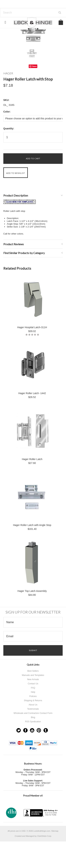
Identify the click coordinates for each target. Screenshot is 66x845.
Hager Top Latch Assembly (32, 591)
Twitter (18, 730)
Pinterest (39, 730)
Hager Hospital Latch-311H (32, 327)
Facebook (25, 730)
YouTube (32, 730)
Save (34, 66)
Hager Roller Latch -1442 (32, 393)
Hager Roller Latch (32, 459)
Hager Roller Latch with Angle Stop (32, 525)
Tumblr (45, 730)
